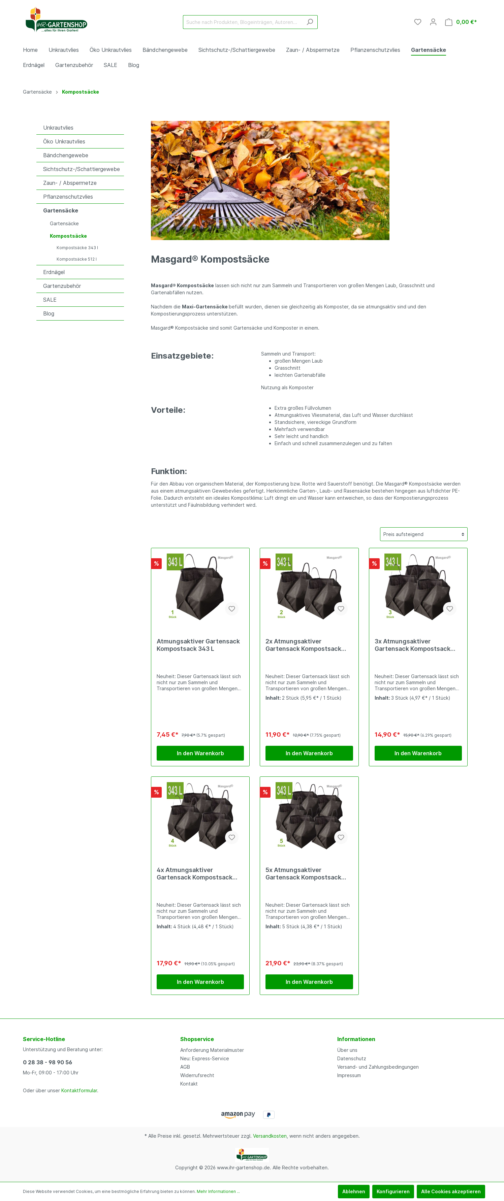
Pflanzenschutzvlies (68, 196)
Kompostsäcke (68, 236)
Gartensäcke (60, 210)
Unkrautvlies (58, 127)
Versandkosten (270, 1136)
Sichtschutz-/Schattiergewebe (81, 169)
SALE (50, 299)
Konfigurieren (393, 1191)
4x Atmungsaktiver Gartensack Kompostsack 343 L (194, 873)
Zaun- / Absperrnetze (70, 182)
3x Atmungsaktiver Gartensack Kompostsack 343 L (412, 645)
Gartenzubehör (62, 285)
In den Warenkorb (200, 753)
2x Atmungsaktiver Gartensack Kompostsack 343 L (303, 645)
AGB (185, 1067)
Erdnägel (54, 272)
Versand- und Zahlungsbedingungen (378, 1067)
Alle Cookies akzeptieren (451, 1191)
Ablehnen (353, 1191)
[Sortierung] (424, 534)
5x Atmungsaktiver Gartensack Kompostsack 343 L (303, 873)
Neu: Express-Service (204, 1058)
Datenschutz (351, 1058)
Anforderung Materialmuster (212, 1050)
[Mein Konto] (433, 21)
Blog (48, 313)
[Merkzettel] (418, 21)
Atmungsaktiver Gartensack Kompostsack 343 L (198, 645)
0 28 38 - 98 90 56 (47, 1062)
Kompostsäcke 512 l (77, 259)
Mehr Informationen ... (218, 1191)
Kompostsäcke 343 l (77, 247)
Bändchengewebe (65, 155)
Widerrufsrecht (197, 1075)
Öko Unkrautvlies (64, 141)
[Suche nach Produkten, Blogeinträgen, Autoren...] (242, 22)
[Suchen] (310, 22)
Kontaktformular (79, 1090)
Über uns (347, 1050)
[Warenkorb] (461, 22)
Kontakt (189, 1084)
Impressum (349, 1075)
